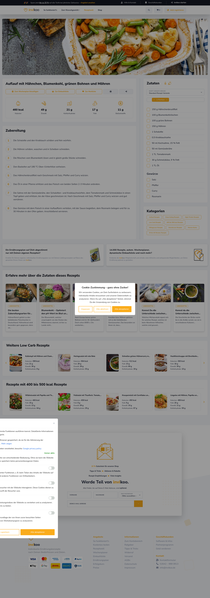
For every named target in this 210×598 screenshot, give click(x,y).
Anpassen (85, 309)
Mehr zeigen (6, 443)
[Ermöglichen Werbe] (52, 513)
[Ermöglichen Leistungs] (52, 498)
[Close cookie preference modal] (54, 423)
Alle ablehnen (102, 309)
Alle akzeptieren (122, 309)
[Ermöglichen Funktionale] (52, 468)
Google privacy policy (32, 448)
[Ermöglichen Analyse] (52, 483)
